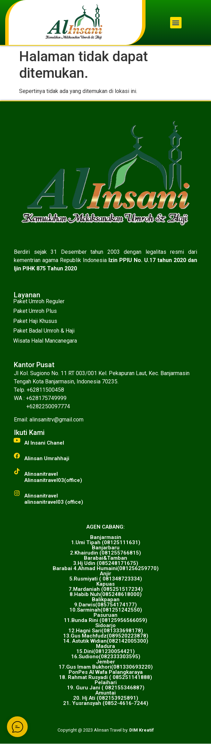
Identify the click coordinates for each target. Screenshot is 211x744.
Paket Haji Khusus (35, 321)
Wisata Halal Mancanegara (45, 340)
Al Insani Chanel (44, 443)
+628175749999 (46, 398)
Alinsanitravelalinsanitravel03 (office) (53, 499)
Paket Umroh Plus (35, 311)
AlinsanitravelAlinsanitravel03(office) (53, 477)
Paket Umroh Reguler (38, 301)
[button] (176, 22)
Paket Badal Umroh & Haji (43, 330)
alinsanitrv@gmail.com (56, 419)
